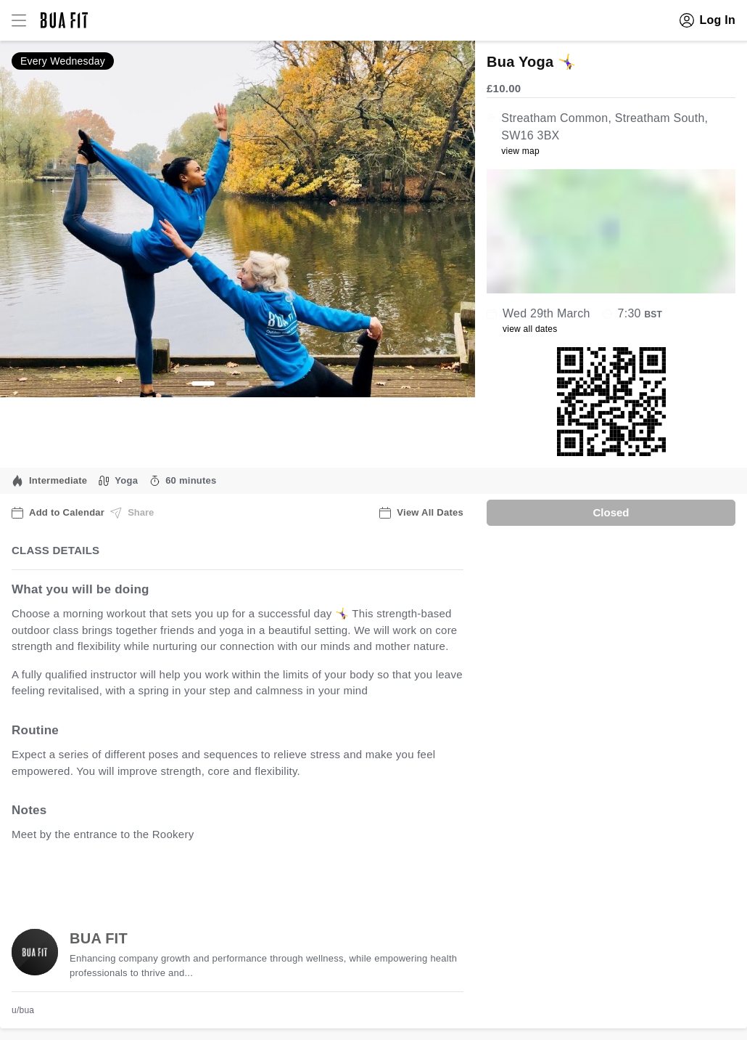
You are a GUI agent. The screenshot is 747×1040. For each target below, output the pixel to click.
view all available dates (305, 880)
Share (132, 513)
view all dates (530, 329)
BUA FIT (99, 938)
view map (520, 151)
